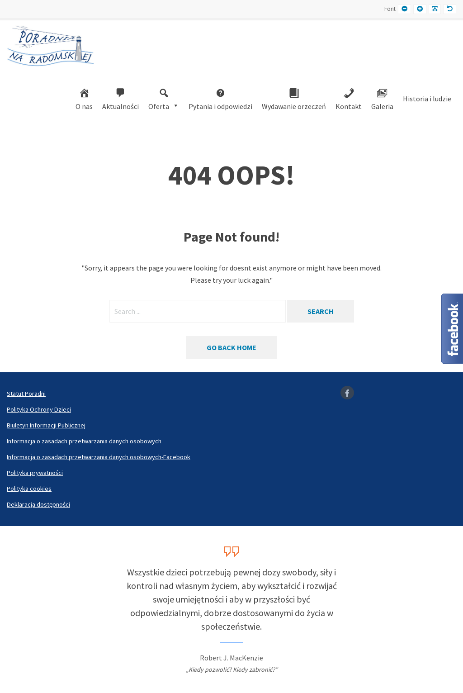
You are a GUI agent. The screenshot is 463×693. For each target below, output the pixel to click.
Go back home (231, 347)
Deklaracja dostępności (38, 504)
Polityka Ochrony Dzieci (39, 409)
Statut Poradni (26, 393)
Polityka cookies (29, 488)
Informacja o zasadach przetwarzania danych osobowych (84, 441)
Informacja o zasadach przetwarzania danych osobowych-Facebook (98, 457)
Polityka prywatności (35, 473)
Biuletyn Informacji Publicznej (46, 425)
